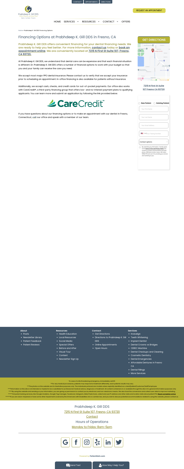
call (34, 117)
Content (63, 355)
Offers (126, 21)
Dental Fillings (138, 369)
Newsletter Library (32, 337)
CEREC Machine (139, 348)
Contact (108, 21)
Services (69, 21)
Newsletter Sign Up (69, 358)
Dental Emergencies (141, 358)
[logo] (28, 12)
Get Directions (102, 333)
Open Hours (101, 348)
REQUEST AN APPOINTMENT (149, 10)
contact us (99, 47)
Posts (26, 333)
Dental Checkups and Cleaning (147, 351)
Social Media (65, 341)
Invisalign (135, 333)
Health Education (68, 333)
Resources (89, 21)
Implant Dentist (139, 341)
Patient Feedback (32, 341)
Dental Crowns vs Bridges (144, 344)
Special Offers (66, 344)
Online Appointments (106, 344)
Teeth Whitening (139, 337)
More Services (138, 373)
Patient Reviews (31, 344)
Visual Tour (65, 351)
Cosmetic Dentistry (141, 355)
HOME (57, 21)
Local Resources (67, 337)
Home (20, 30)
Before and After (67, 348)
